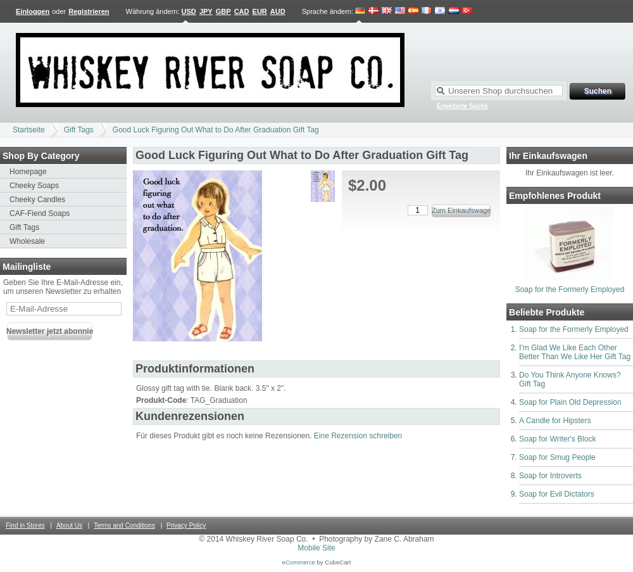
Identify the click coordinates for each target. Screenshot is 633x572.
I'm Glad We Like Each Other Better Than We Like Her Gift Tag (574, 352)
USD (189, 11)
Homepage (28, 171)
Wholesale (27, 241)
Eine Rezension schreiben (358, 435)
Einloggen (32, 11)
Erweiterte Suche (462, 106)
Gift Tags (79, 129)
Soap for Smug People (557, 457)
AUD (277, 11)
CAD (241, 11)
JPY (206, 11)
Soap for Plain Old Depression (570, 402)
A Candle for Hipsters (555, 420)
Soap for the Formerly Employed (570, 289)
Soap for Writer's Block (557, 439)
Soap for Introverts (550, 475)
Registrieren (88, 11)
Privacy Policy (186, 525)
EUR (260, 11)
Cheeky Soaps (34, 185)
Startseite (29, 129)
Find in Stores (25, 525)
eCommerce (298, 562)
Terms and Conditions (124, 525)
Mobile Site (316, 547)
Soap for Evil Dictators (556, 494)
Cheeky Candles (37, 199)
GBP (223, 11)
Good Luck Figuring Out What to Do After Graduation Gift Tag (216, 129)
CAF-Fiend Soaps (39, 213)
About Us (69, 525)
